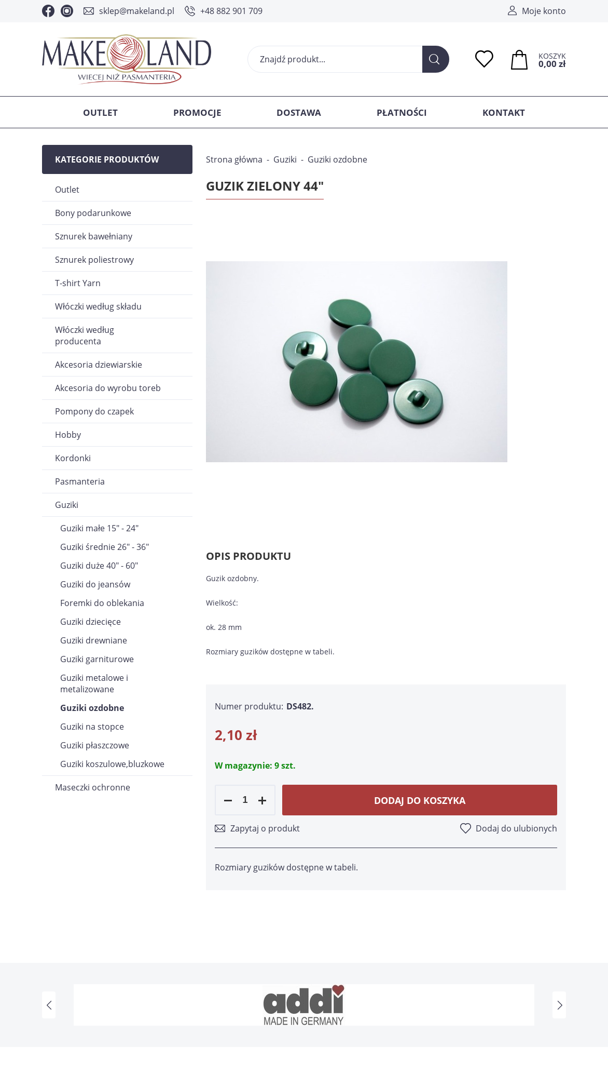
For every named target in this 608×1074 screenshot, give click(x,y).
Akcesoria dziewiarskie (98, 364)
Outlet (100, 112)
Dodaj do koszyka (419, 800)
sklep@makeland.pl (136, 11)
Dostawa (299, 112)
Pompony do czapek (94, 411)
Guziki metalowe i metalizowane (94, 683)
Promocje (197, 112)
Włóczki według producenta (84, 335)
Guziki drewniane (93, 640)
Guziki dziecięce (90, 621)
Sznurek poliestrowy (94, 259)
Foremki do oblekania (102, 603)
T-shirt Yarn (78, 283)
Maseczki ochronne (92, 787)
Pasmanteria (80, 481)
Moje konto (544, 11)
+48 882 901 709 (231, 11)
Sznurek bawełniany (93, 236)
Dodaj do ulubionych (516, 828)
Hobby (68, 434)
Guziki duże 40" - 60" (99, 565)
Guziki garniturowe (97, 659)
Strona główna (234, 159)
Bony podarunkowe (93, 213)
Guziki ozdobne (92, 708)
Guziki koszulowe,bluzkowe (112, 764)
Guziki (66, 505)
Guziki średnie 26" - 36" (104, 547)
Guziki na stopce (92, 726)
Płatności (402, 112)
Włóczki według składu (98, 306)
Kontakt (503, 112)
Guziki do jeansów (95, 584)
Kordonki (73, 458)
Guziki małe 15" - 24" (99, 528)
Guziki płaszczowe (94, 745)
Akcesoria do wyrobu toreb (108, 388)
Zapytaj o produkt (265, 828)
